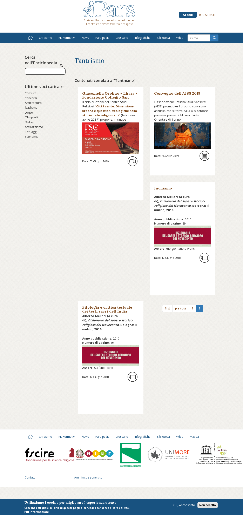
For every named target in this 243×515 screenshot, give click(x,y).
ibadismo (31, 107)
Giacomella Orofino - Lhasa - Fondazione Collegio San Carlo (109, 97)
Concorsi (31, 98)
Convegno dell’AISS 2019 (177, 93)
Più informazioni (36, 512)
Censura (30, 93)
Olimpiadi (31, 117)
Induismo (163, 188)
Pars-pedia (102, 38)
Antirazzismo (34, 127)
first (167, 308)
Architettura (33, 103)
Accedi (188, 15)
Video (179, 38)
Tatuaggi (31, 132)
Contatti (30, 477)
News (85, 38)
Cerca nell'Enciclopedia (41, 60)
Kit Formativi (66, 38)
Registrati (207, 15)
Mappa (194, 437)
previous (181, 308)
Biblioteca (163, 38)
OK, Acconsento (184, 505)
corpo (29, 112)
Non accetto (207, 505)
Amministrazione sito (88, 477)
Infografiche (142, 38)
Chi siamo (45, 38)
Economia (31, 136)
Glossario (122, 38)
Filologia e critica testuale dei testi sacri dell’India (107, 309)
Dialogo (30, 122)
